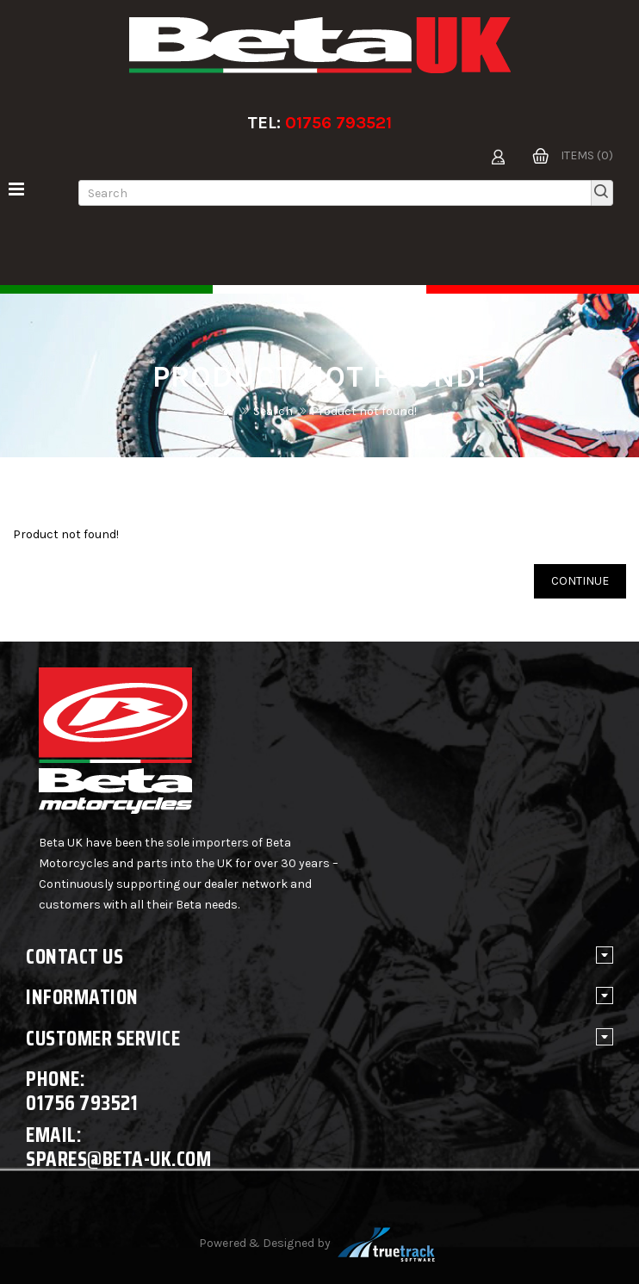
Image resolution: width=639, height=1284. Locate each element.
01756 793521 (338, 123)
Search (273, 411)
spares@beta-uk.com (118, 1158)
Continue (580, 581)
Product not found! (364, 411)
